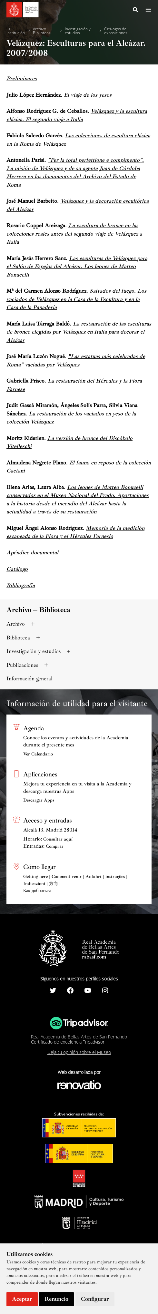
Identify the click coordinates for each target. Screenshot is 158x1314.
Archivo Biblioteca (41, 31)
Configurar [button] (95, 1298)
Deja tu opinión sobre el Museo (79, 1052)
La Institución (15, 31)
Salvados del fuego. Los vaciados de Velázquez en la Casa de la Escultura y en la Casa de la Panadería (76, 299)
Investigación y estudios (78, 31)
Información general (29, 678)
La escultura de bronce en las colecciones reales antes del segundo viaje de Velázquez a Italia (74, 233)
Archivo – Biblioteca (38, 609)
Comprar (55, 846)
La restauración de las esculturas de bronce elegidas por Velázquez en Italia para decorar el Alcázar (78, 332)
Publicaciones (27, 665)
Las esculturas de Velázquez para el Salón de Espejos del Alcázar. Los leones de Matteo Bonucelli (76, 266)
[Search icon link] (136, 10)
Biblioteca (23, 637)
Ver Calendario (38, 754)
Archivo (21, 623)
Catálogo (17, 569)
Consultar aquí (58, 839)
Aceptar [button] (22, 1298)
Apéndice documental (32, 552)
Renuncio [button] (56, 1298)
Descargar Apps (38, 800)
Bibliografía (20, 585)
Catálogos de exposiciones (115, 31)
